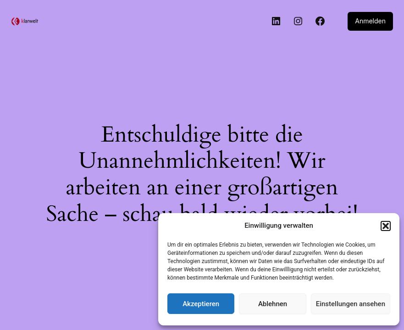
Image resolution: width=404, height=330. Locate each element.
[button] (385, 226)
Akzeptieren (201, 304)
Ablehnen (272, 304)
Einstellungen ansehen (350, 304)
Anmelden (371, 21)
